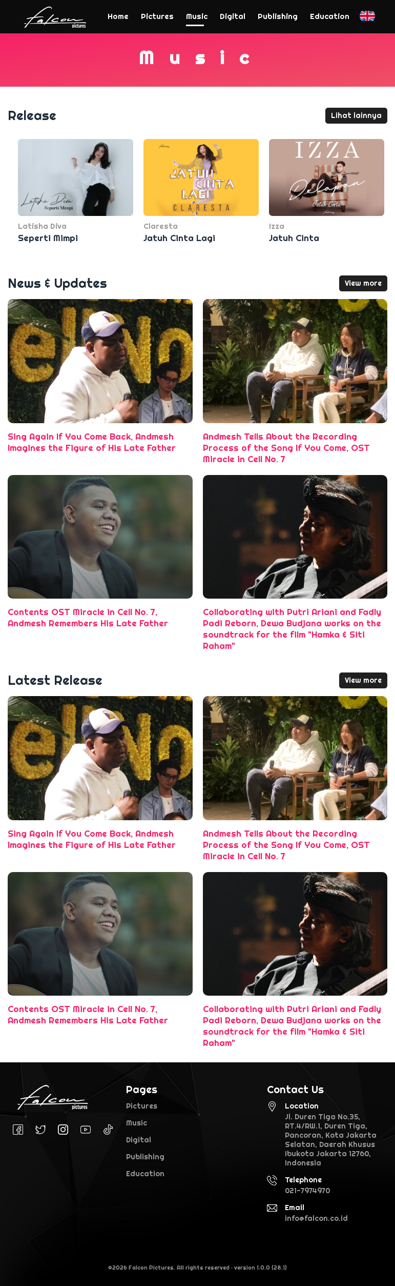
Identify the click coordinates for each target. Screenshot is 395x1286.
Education (145, 1173)
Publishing (145, 1156)
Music (136, 1122)
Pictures (141, 1106)
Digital (138, 1139)
